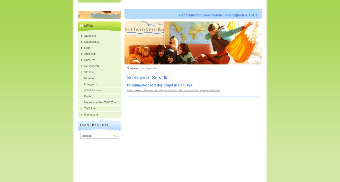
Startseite (133, 68)
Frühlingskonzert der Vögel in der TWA (160, 85)
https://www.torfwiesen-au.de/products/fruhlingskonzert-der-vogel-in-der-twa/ (173, 90)
